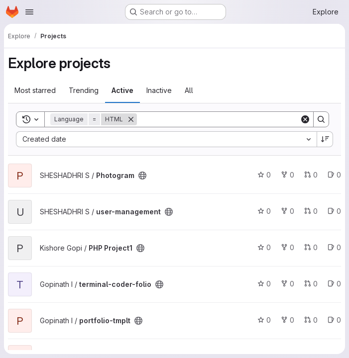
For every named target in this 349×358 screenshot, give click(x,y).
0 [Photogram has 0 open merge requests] (311, 175)
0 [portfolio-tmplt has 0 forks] (287, 320)
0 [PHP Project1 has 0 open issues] (334, 247)
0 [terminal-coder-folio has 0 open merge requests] (311, 283)
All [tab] (189, 90)
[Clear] (305, 119)
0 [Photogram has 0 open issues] (334, 175)
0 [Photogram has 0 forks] (287, 175)
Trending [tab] (84, 90)
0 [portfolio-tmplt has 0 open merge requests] (311, 320)
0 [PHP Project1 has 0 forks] (287, 247)
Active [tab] (122, 90)
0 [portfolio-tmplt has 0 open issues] (334, 320)
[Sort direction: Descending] (325, 139)
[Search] (218, 119)
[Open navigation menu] (29, 12)
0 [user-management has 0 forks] (287, 211)
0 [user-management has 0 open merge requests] (311, 211)
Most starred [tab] (35, 90)
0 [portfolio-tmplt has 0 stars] (264, 320)
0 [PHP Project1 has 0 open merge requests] (311, 247)
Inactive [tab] (159, 90)
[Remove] (131, 119)
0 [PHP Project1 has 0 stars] (264, 247)
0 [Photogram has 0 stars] (264, 175)
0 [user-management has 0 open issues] (334, 211)
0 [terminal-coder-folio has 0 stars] (264, 283)
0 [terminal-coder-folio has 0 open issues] (334, 283)
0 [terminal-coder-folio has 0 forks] (287, 283)
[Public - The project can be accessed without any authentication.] (142, 175)
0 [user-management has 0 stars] (264, 211)
